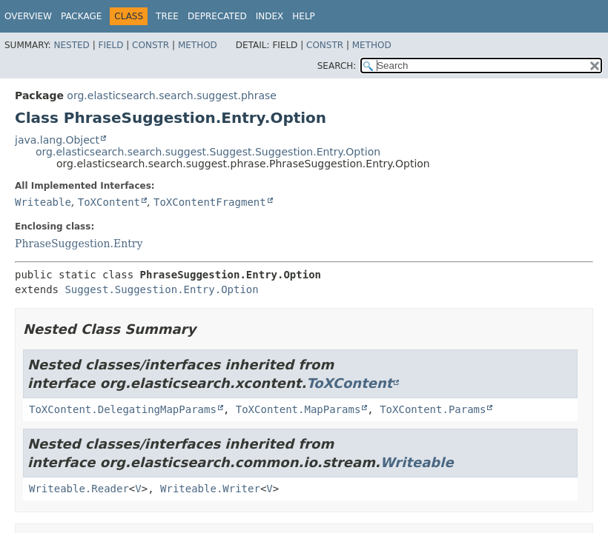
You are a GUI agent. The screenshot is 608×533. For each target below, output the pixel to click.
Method (197, 45)
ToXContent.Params (433, 409)
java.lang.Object (57, 140)
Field (110, 45)
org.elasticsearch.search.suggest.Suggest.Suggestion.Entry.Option (208, 152)
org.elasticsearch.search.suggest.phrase (172, 95)
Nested (71, 45)
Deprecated (217, 16)
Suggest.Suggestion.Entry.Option (161, 289)
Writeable (43, 202)
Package (81, 16)
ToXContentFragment (209, 202)
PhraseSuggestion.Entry (78, 243)
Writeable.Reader (79, 489)
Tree (167, 16)
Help (303, 16)
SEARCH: (337, 66)
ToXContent (109, 202)
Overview (28, 16)
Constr (150, 45)
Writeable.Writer (210, 489)
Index (270, 16)
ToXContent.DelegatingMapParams (123, 409)
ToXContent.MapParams (298, 409)
